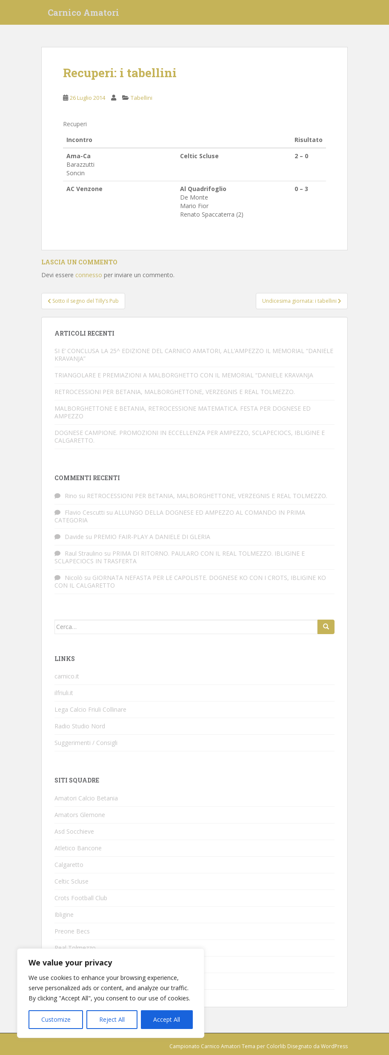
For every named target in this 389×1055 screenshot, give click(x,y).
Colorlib (276, 1046)
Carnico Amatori (83, 14)
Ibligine (64, 914)
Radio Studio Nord (79, 726)
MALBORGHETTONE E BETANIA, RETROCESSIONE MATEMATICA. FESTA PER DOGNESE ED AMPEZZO (182, 412)
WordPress (334, 1046)
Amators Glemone (79, 815)
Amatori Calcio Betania (86, 798)
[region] (110, 993)
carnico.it (66, 676)
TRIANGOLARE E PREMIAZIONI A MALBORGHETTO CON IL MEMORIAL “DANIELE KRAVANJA (183, 375)
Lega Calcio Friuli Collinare (90, 709)
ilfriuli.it (63, 693)
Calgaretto (68, 865)
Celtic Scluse (71, 881)
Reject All (112, 1019)
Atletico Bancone (78, 848)
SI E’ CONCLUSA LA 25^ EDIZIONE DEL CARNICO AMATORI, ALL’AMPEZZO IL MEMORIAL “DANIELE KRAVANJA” (193, 354)
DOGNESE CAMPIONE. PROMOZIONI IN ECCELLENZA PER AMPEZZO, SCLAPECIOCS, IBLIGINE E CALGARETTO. (189, 436)
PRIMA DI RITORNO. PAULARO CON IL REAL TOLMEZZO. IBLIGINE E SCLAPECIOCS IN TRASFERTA (179, 557)
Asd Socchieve (74, 831)
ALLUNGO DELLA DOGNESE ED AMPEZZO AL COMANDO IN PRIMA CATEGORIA (179, 516)
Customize (56, 1019)
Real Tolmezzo (75, 948)
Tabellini (141, 97)
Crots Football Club (80, 898)
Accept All (166, 1019)
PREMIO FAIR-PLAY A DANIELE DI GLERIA (152, 537)
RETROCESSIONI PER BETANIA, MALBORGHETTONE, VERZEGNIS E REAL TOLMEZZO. (174, 392)
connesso (88, 275)
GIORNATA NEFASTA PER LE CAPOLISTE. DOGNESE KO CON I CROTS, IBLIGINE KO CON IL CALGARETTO (190, 581)
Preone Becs (72, 931)
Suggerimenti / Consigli (85, 743)
